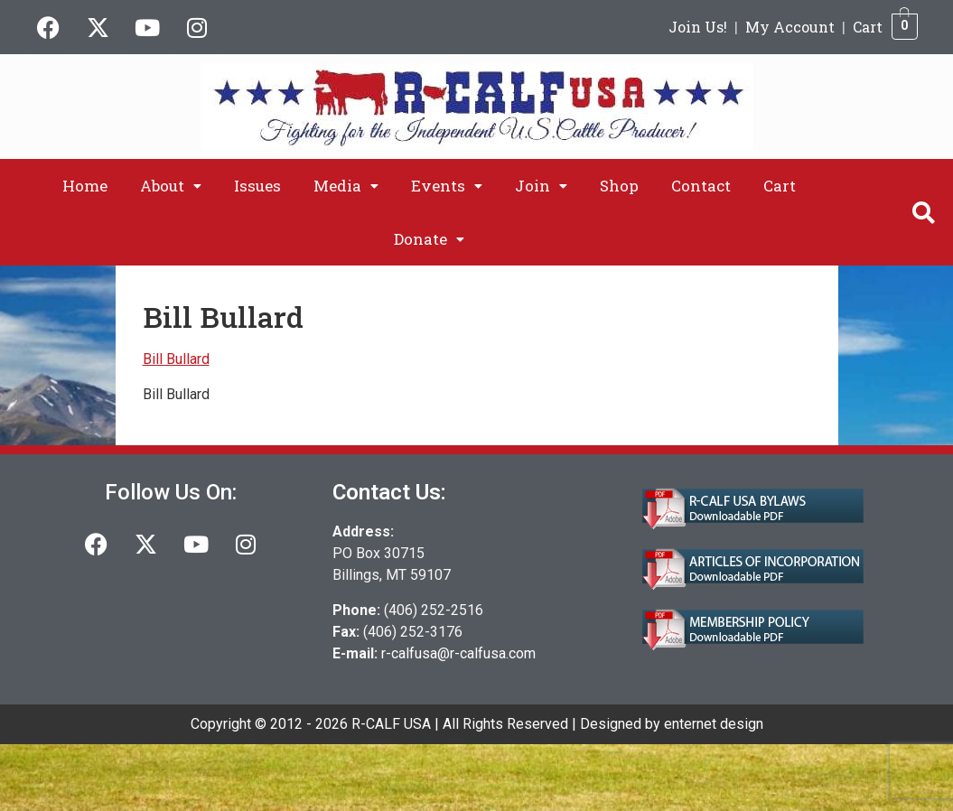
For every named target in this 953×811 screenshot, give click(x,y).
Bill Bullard (176, 359)
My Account (790, 26)
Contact (701, 185)
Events (446, 185)
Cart (868, 26)
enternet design (713, 723)
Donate (429, 238)
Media (345, 185)
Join (541, 185)
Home (84, 185)
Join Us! (697, 26)
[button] (171, 185)
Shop (619, 185)
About (170, 185)
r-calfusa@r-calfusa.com (458, 653)
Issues (257, 185)
